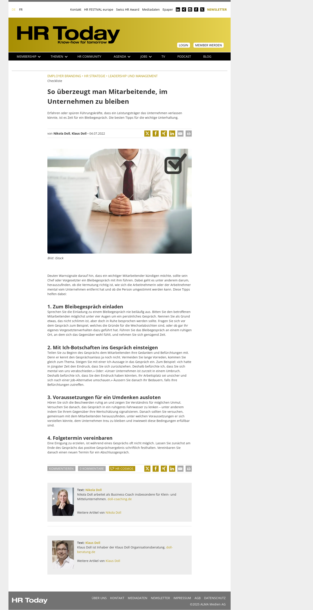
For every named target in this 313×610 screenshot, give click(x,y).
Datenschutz (215, 598)
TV (163, 56)
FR (21, 9)
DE (14, 9)
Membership (29, 56)
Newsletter (217, 9)
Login (183, 45)
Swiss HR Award (127, 9)
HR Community (89, 56)
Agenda (122, 56)
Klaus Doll (79, 133)
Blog (207, 56)
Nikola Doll (61, 133)
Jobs (146, 56)
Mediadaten (151, 9)
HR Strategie (94, 76)
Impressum (182, 598)
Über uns (99, 598)
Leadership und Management (133, 76)
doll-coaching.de (120, 499)
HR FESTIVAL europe (98, 9)
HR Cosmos (124, 468)
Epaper (168, 9)
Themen (59, 56)
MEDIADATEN (137, 598)
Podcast (184, 56)
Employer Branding (64, 76)
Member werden (208, 45)
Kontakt (75, 9)
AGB (198, 598)
